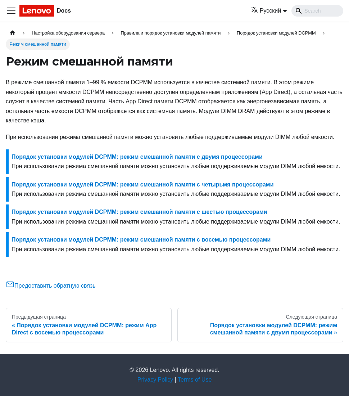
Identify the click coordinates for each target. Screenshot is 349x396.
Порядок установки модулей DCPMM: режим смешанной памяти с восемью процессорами (141, 240)
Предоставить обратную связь (51, 286)
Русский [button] (266, 11)
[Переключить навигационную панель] (11, 10)
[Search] (317, 11)
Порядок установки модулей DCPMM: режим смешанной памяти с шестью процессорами (139, 212)
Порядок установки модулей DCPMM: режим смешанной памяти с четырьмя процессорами (143, 184)
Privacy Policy (155, 380)
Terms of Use (195, 380)
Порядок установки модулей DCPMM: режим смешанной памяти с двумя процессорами (137, 157)
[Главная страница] (12, 33)
